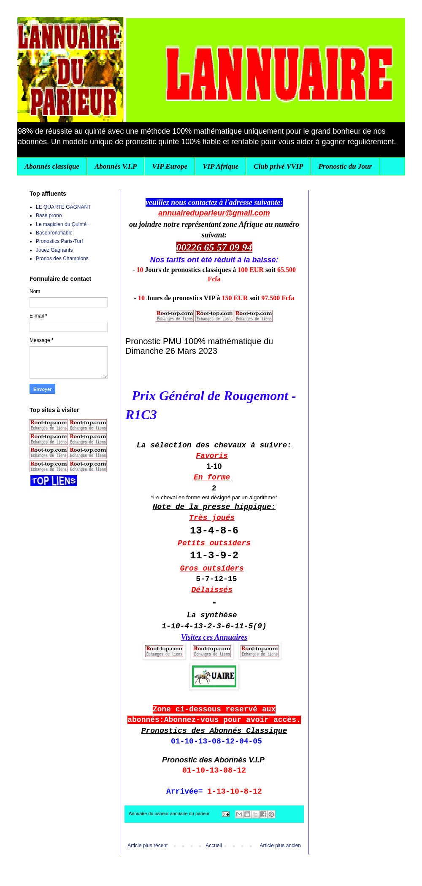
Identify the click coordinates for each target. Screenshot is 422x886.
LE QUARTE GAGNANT (63, 207)
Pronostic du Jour (345, 166)
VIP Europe (169, 166)
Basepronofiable (54, 233)
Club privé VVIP (278, 166)
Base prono (49, 215)
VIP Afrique (220, 166)
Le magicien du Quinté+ (62, 224)
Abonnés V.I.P (116, 166)
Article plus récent (147, 845)
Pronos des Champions (62, 258)
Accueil (214, 845)
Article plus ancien (280, 845)
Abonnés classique (51, 166)
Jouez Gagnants (54, 250)
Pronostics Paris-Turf (59, 241)
